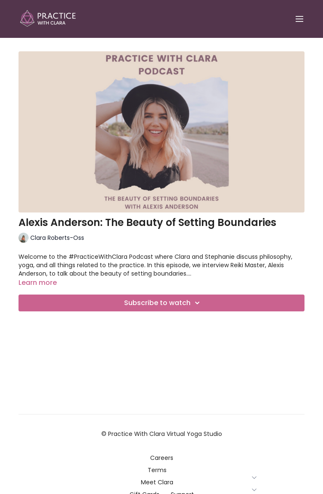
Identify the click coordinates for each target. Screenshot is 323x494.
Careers (161, 458)
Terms (162, 470)
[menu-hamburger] (299, 19)
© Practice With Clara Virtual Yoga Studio (161, 434)
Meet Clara (162, 482)
